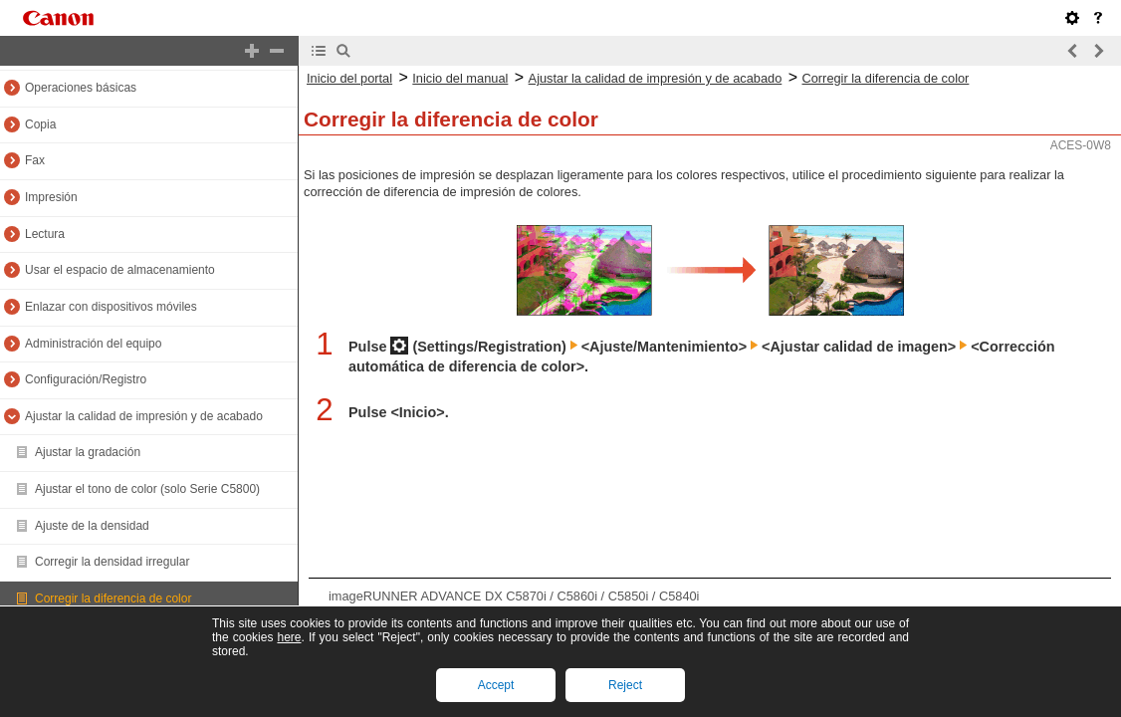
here (289, 637)
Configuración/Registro (85, 379)
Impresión (51, 197)
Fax (35, 160)
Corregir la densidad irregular (112, 562)
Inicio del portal (349, 78)
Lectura (45, 234)
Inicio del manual (460, 78)
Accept (496, 685)
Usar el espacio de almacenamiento (120, 270)
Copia (40, 124)
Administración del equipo (93, 344)
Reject (625, 685)
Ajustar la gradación (87, 452)
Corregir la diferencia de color (113, 598)
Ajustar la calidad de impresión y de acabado (144, 416)
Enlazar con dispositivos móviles (111, 307)
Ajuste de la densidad (92, 526)
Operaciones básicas (80, 88)
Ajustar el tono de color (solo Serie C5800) (147, 489)
